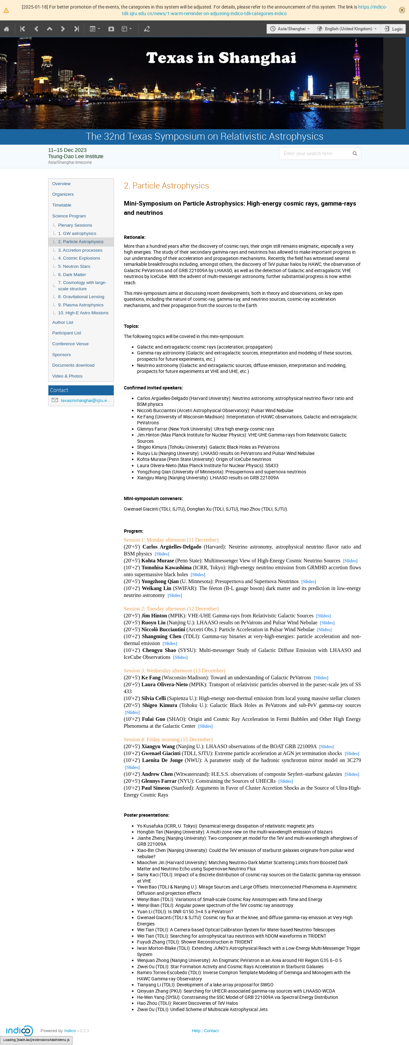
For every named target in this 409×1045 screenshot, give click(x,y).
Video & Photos (67, 376)
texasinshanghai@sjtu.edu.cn (89, 400)
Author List (62, 322)
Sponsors (61, 354)
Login (397, 29)
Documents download (73, 365)
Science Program (69, 215)
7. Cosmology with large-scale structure (82, 285)
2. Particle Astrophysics (81, 241)
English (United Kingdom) (348, 29)
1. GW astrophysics (77, 233)
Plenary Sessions (75, 225)
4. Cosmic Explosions (79, 258)
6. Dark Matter (72, 274)
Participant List (66, 332)
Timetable (62, 205)
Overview (61, 183)
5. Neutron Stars (74, 266)
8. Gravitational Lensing (81, 296)
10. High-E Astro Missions (83, 312)
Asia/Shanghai (292, 29)
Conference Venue (70, 343)
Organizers (63, 194)
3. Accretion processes (80, 250)
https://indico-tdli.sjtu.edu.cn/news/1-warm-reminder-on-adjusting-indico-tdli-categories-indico (254, 10)
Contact (211, 1030)
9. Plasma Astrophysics (81, 304)
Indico (70, 1030)
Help (196, 1030)
